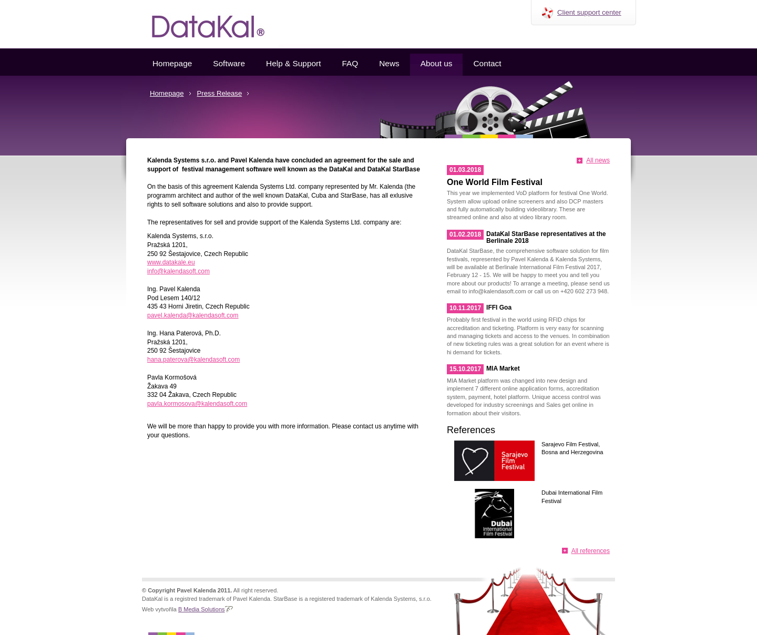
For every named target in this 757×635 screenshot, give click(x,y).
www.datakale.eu (171, 262)
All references (590, 551)
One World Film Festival (495, 182)
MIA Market (503, 368)
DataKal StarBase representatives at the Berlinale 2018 (546, 237)
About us (437, 63)
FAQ (350, 63)
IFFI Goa (499, 307)
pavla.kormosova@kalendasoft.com (197, 403)
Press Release (219, 93)
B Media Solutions (201, 609)
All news (598, 160)
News (389, 63)
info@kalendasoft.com (178, 271)
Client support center (589, 12)
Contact (487, 63)
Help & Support (293, 63)
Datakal (200, 24)
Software (229, 63)
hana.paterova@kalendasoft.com (193, 359)
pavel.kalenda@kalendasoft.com (193, 315)
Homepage (172, 63)
